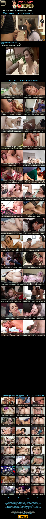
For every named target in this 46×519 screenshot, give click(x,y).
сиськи (14, 44)
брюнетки (22, 44)
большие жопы (34, 44)
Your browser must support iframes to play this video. (22, 28)
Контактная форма (17, 512)
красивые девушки (8, 45)
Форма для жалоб (29, 512)
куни (19, 45)
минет (7, 44)
